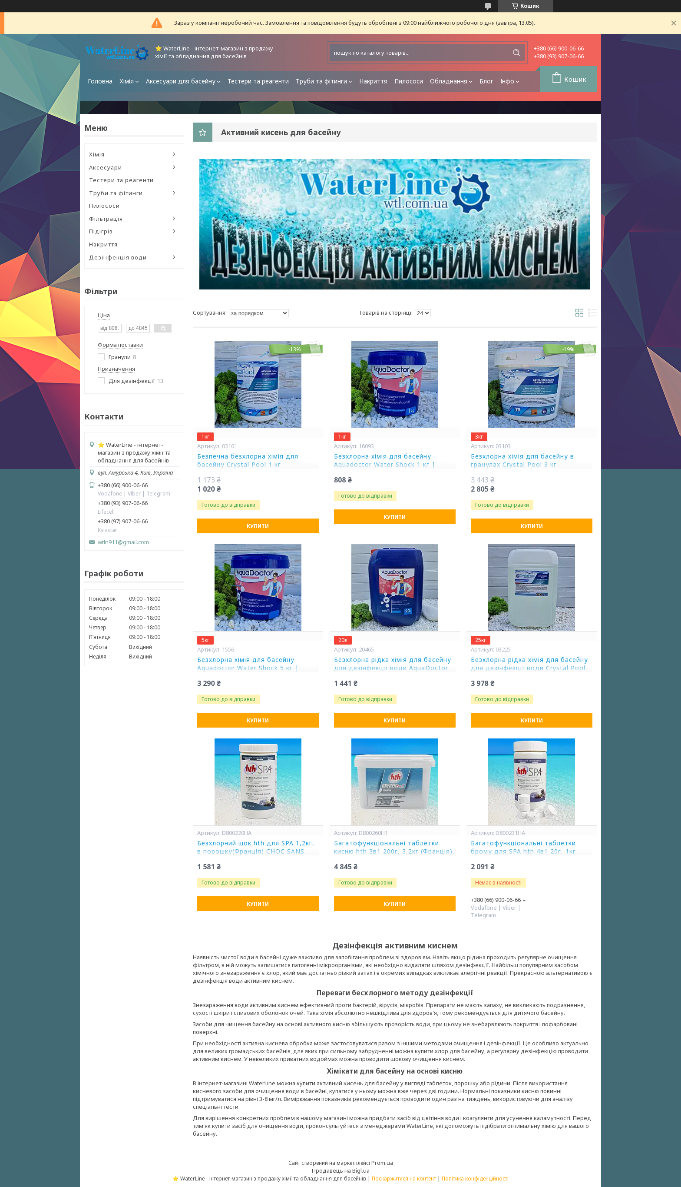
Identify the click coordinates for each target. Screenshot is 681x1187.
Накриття (373, 81)
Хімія (126, 81)
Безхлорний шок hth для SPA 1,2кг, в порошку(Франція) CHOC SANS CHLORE (255, 851)
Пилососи (408, 81)
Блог (486, 81)
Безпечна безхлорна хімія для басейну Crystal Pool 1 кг (247, 460)
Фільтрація (106, 219)
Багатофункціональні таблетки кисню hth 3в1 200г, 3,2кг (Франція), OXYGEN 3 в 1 (394, 851)
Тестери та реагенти (258, 81)
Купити (258, 526)
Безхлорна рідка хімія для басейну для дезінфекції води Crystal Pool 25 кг (529, 668)
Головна (100, 81)
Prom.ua (382, 1163)
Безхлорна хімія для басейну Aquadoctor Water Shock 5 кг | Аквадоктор (248, 668)
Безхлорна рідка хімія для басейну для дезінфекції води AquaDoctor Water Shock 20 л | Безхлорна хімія (393, 668)
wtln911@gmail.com (123, 542)
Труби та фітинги (321, 81)
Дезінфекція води (118, 257)
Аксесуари (105, 167)
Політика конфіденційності (475, 1178)
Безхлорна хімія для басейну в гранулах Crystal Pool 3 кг (522, 460)
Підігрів (101, 231)
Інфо (507, 81)
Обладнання (448, 81)
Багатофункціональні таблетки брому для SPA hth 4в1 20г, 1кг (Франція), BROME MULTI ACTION (527, 851)
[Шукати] (516, 52)
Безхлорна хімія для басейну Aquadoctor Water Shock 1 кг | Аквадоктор (385, 464)
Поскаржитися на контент (404, 1178)
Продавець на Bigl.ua (341, 1170)
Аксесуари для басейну (180, 81)
